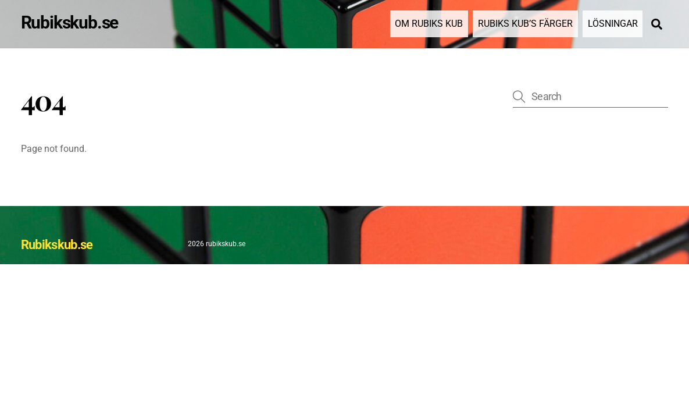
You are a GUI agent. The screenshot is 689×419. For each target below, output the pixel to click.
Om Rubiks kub (429, 23)
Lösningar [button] (613, 23)
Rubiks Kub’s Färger (525, 23)
